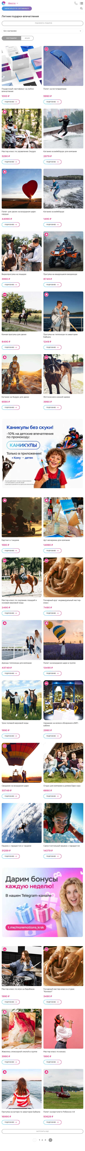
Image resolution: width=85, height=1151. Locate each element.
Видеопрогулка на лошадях (14, 274)
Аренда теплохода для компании (17, 663)
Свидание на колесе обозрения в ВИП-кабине (60, 724)
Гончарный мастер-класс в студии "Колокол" (58, 990)
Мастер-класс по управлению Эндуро (19, 151)
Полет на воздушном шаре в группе (59, 663)
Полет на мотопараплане (54, 89)
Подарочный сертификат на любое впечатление (18, 90)
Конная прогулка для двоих (14, 334)
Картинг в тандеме (10, 540)
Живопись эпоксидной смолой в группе (19, 1051)
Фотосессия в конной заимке (56, 397)
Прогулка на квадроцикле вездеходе (60, 274)
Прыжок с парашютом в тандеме (16, 846)
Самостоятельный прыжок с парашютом (61, 846)
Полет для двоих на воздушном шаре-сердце (19, 212)
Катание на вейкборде (53, 211)
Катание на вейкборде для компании (60, 151)
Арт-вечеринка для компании (56, 540)
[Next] (50, 1140)
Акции (27, 38)
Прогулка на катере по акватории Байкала (21, 1112)
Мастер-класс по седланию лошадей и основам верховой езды (19, 601)
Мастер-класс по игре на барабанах (18, 989)
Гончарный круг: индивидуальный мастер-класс (62, 601)
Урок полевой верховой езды (15, 723)
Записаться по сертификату (17, 8)
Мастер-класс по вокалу (54, 1051)
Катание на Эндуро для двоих (15, 397)
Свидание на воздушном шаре (15, 786)
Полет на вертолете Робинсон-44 (59, 1112)
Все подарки (12, 38)
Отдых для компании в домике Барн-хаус (62, 786)
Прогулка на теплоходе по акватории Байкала (60, 335)
